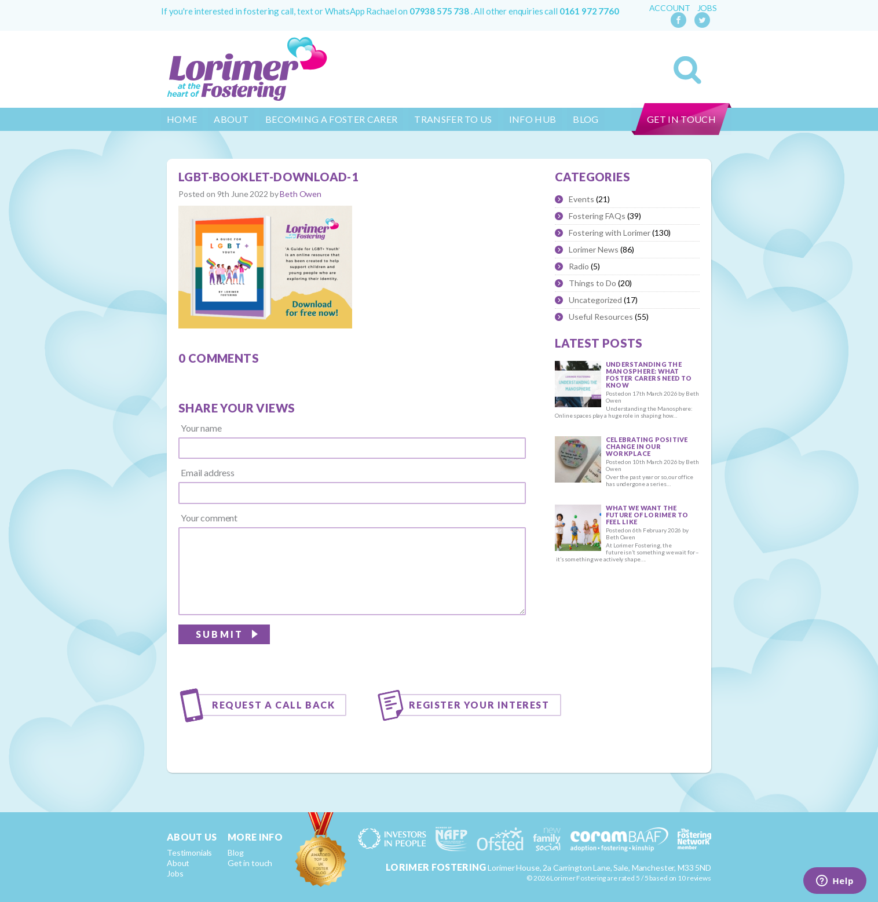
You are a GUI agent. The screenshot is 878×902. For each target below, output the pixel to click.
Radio (579, 266)
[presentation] (438, 648)
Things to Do (592, 283)
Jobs (707, 8)
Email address (208, 472)
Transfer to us (453, 119)
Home (182, 119)
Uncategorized (595, 300)
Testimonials (189, 852)
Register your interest (479, 704)
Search (687, 70)
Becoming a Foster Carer (331, 119)
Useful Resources (601, 317)
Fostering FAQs (597, 216)
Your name (201, 428)
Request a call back (273, 704)
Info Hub (533, 119)
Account (669, 8)
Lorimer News (594, 249)
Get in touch (681, 119)
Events (581, 199)
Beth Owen (300, 194)
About (231, 119)
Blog (585, 119)
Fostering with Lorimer (609, 233)
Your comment (209, 518)
